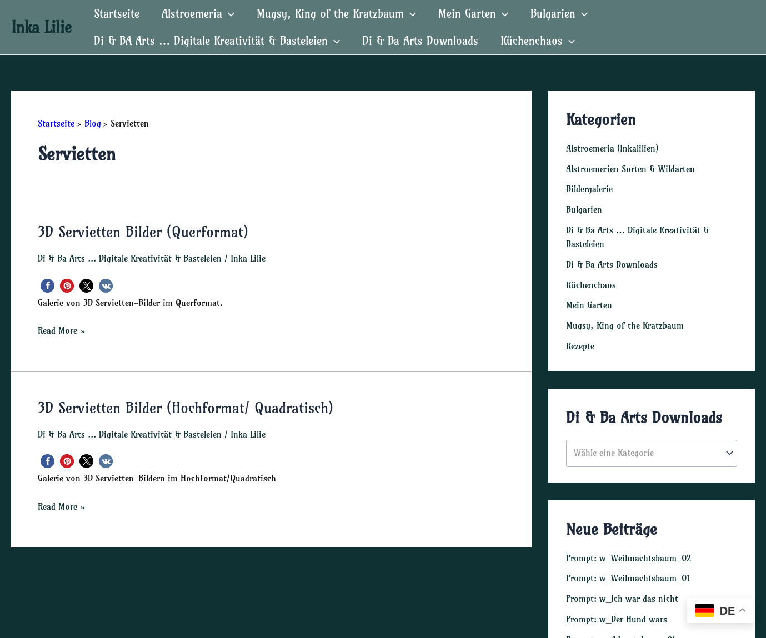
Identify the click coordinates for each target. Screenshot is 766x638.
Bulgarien (559, 13)
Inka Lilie (41, 27)
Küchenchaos (537, 40)
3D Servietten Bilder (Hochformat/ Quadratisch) (185, 407)
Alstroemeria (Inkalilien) (612, 148)
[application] (228, 13)
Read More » (62, 330)
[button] (47, 285)
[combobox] (651, 448)
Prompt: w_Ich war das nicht (622, 593)
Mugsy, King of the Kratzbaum (336, 13)
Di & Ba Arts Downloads (420, 41)
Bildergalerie (589, 188)
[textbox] (646, 448)
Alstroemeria (198, 13)
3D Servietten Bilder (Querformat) (143, 232)
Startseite (116, 14)
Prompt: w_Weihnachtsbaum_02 (628, 553)
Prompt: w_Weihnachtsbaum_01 (628, 573)
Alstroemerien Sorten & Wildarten (630, 168)
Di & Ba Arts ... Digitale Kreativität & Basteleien (130, 257)
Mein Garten (473, 13)
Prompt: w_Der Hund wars (616, 613)
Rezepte (580, 341)
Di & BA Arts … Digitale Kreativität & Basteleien (217, 40)
